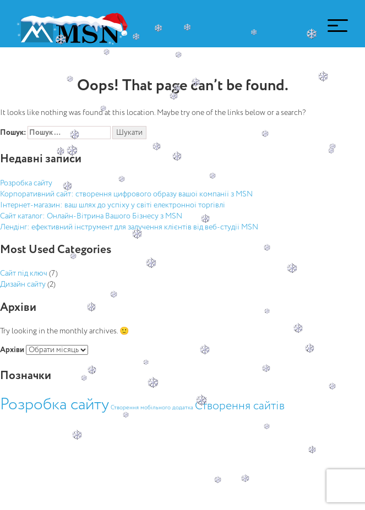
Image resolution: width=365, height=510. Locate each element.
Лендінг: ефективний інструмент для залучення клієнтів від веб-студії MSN (129, 227)
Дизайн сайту (23, 284)
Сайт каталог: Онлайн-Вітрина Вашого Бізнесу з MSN (91, 216)
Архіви (12, 350)
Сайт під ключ (23, 273)
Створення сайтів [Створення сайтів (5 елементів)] (240, 406)
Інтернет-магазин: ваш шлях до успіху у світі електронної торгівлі (112, 205)
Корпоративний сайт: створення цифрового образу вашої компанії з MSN (126, 194)
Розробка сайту (26, 183)
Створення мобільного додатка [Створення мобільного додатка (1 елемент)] (152, 407)
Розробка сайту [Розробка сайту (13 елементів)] (54, 405)
